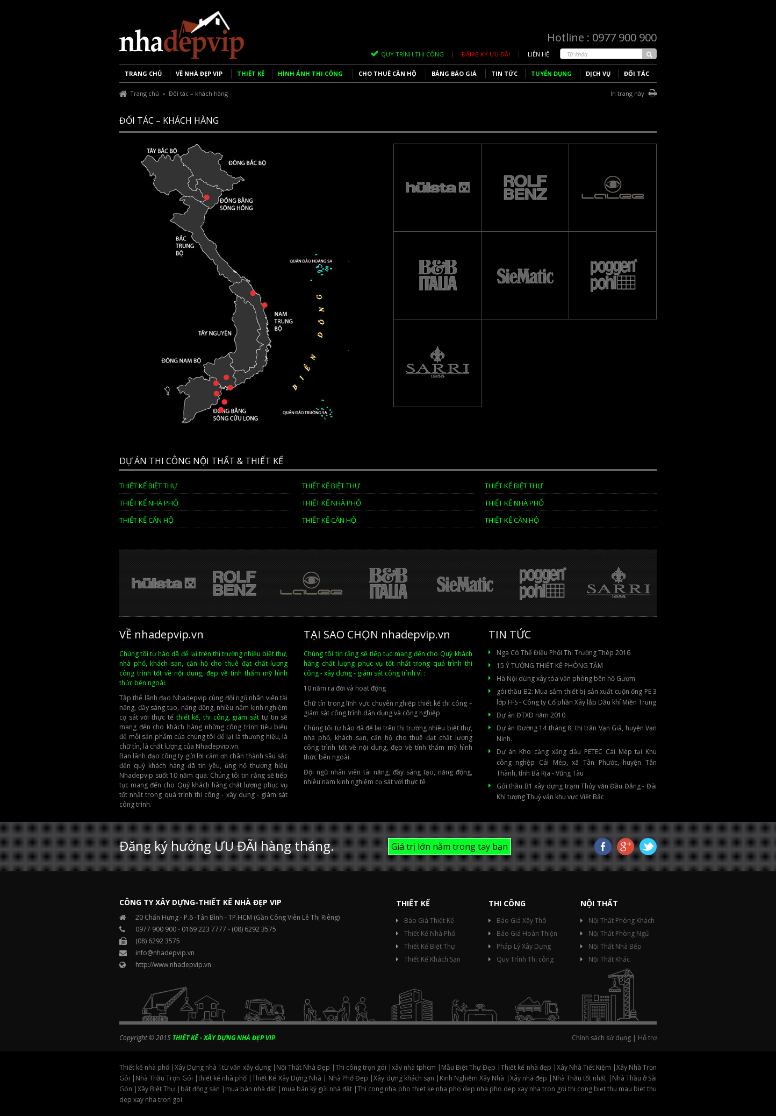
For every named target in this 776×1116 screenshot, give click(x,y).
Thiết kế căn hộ (146, 520)
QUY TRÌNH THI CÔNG (412, 54)
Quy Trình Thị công (525, 959)
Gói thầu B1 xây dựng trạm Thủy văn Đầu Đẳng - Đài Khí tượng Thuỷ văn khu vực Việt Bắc (577, 791)
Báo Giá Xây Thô (522, 920)
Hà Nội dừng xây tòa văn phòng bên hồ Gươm (566, 678)
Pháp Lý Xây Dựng (524, 946)
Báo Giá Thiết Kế (429, 920)
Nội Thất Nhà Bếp (615, 946)
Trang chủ (144, 93)
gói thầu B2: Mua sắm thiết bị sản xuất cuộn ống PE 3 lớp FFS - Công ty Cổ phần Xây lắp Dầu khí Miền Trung (577, 697)
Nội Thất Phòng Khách (621, 920)
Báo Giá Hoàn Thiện (527, 933)
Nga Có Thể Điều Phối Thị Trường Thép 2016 (563, 652)
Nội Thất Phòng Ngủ (618, 933)
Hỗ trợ (647, 1037)
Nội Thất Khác (609, 959)
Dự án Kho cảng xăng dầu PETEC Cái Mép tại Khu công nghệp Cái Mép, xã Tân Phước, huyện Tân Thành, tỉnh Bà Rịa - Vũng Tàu (577, 762)
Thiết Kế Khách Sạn (432, 959)
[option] (157, 583)
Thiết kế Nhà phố (148, 503)
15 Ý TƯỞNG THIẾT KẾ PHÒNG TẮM (550, 665)
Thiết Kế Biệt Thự (148, 486)
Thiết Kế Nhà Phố (429, 933)
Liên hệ (538, 54)
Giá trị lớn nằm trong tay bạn (449, 846)
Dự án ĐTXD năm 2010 (531, 715)
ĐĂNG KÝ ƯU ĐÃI (486, 54)
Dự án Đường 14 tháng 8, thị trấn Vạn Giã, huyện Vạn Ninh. (577, 733)
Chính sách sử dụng (601, 1037)
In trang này (633, 93)
